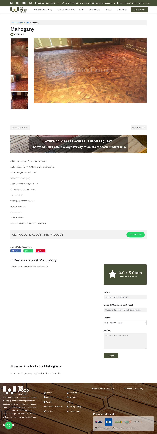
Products (72, 393)
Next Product (138, 127)
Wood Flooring (17, 22)
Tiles (27, 22)
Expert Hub (73, 411)
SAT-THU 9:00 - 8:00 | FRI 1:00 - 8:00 (134, 3)
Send (28, 251)
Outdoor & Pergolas (65, 9)
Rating (107, 317)
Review (107, 330)
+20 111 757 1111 (70, 3)
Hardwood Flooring (43, 9)
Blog (70, 402)
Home (48, 393)
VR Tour (108, 9)
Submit (111, 356)
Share (15, 251)
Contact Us (122, 9)
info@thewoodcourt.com (105, 3)
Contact (71, 397)
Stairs (82, 9)
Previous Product (20, 127)
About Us (49, 397)
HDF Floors (95, 9)
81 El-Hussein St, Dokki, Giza (48, 3)
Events (48, 402)
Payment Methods (53, 406)
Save (41, 251)
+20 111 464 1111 (84, 3)
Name (107, 292)
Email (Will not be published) (118, 305)
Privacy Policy (74, 406)
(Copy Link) (109, 388)
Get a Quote (139, 10)
